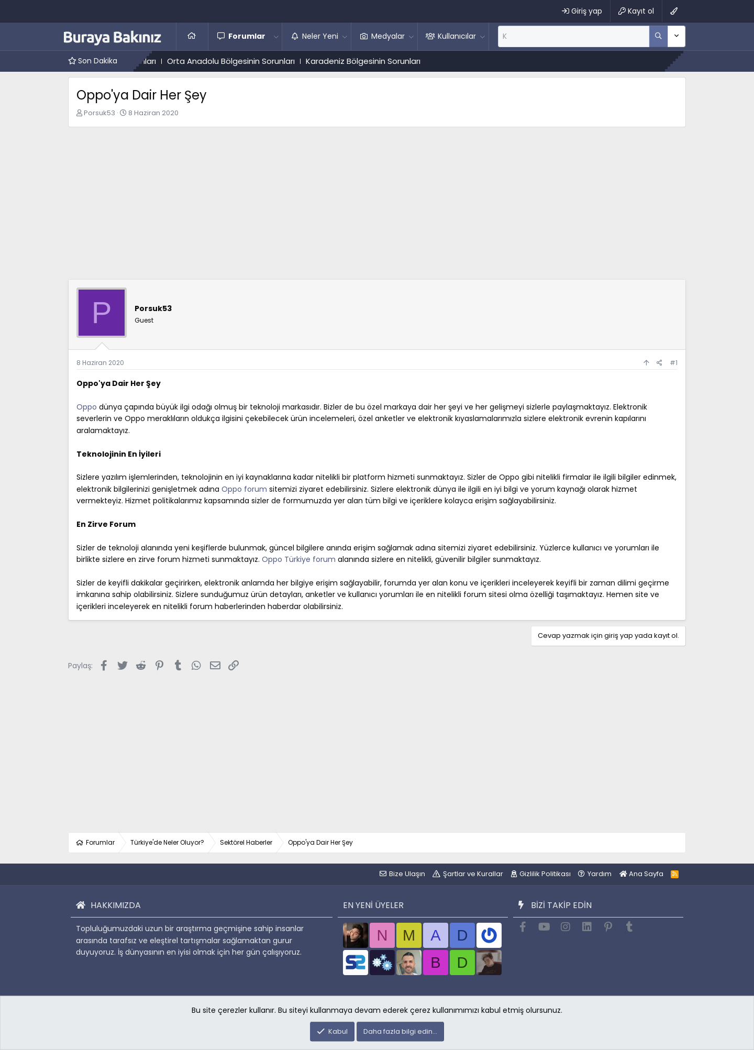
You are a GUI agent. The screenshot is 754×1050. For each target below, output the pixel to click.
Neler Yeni (320, 36)
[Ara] (573, 36)
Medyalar (388, 36)
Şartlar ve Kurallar (473, 874)
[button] (276, 36)
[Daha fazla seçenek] (658, 36)
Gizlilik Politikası (545, 874)
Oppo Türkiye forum (299, 559)
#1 (674, 362)
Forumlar (246, 36)
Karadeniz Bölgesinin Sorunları (379, 61)
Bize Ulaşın (407, 874)
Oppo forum (244, 489)
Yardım (599, 874)
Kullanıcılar (457, 36)
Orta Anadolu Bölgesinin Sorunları (247, 61)
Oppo (86, 407)
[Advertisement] (377, 205)
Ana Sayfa (192, 36)
